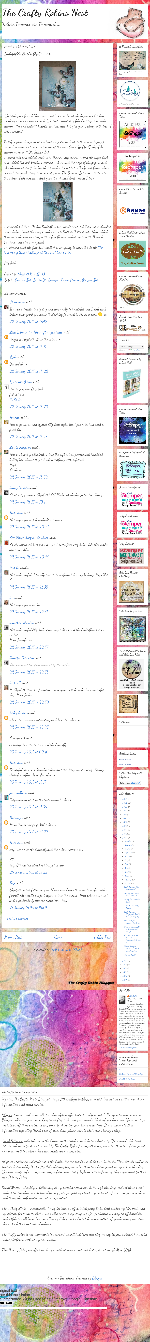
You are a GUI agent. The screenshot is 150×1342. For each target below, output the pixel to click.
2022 (125, 810)
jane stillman (18, 792)
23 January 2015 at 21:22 (29, 831)
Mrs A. (14, 567)
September (128, 852)
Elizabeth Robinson (125, 759)
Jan (12, 597)
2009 (125, 980)
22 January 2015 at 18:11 (28, 346)
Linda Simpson (20, 447)
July (126, 860)
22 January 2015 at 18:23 (29, 406)
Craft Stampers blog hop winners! (131, 888)
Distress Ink (23, 280)
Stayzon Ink (90, 280)
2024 (124, 803)
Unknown (16, 512)
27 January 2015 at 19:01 (28, 907)
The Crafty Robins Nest (45, 12)
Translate (134, 349)
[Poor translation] (9, 1303)
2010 (124, 976)
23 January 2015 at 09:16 (29, 752)
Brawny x (16, 817)
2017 (124, 830)
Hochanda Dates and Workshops (131, 1074)
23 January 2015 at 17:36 (28, 807)
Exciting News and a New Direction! (131, 894)
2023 (125, 807)
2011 (124, 972)
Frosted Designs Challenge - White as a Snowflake (131, 948)
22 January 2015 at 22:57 (29, 647)
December (128, 841)
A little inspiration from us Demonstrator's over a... (132, 939)
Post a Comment (17, 918)
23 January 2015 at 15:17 (28, 782)
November (128, 845)
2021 (124, 814)
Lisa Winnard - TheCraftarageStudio (36, 332)
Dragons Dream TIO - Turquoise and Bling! (131, 929)
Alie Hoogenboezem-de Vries (29, 537)
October (128, 849)
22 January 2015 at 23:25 (29, 727)
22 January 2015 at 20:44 (29, 557)
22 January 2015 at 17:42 (28, 321)
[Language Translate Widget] (131, 346)
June (127, 864)
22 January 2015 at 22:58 (29, 672)
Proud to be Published (127, 1079)
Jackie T (15, 683)
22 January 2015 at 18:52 (29, 477)
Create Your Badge (125, 764)
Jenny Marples (19, 488)
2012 (124, 968)
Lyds (13, 357)
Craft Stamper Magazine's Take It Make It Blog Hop (132, 914)
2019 (124, 822)
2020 (125, 818)
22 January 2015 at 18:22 (29, 371)
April (127, 872)
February (128, 879)
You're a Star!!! (129, 955)
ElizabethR (133, 996)
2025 (124, 799)
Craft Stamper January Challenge (132, 921)
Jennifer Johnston (22, 622)
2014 (124, 961)
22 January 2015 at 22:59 (29, 702)
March (127, 876)
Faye (13, 883)
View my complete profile (128, 1047)
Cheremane (17, 302)
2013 (124, 964)
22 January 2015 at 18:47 (28, 436)
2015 (124, 838)
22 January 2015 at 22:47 (29, 612)
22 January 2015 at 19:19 (28, 502)
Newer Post (13, 937)
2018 (124, 826)
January (128, 883)
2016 (124, 834)
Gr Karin (15, 399)
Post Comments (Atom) (67, 949)
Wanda (15, 417)
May (126, 868)
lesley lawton (18, 713)
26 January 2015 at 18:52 (28, 872)
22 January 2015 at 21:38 (29, 587)
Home (58, 937)
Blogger (97, 1278)
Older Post (102, 937)
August (127, 856)
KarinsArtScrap (21, 382)
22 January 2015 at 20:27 (29, 527)
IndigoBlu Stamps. (46, 280)
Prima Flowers (70, 280)
